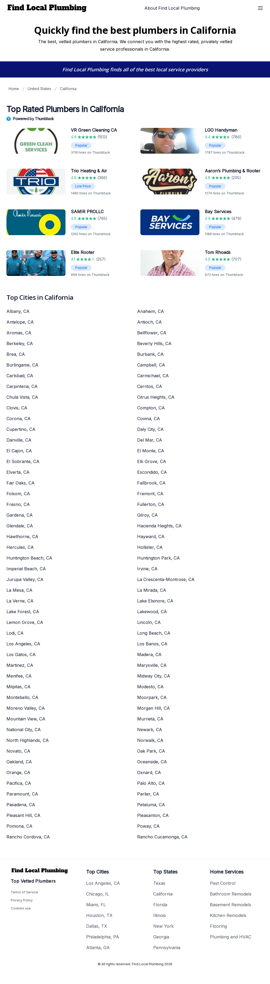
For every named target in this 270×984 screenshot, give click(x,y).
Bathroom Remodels (230, 894)
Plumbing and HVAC (230, 936)
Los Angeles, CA (23, 643)
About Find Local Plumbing (172, 8)
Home (14, 88)
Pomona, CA (19, 826)
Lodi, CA (15, 633)
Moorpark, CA (152, 697)
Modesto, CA (150, 686)
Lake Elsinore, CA (155, 601)
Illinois (159, 915)
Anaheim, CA (150, 311)
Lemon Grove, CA (24, 622)
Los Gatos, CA (21, 654)
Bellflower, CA (151, 332)
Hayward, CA (151, 536)
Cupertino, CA (20, 429)
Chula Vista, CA (22, 397)
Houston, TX (99, 915)
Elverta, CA (18, 472)
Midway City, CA (153, 676)
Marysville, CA (152, 665)
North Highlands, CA (27, 740)
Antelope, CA (20, 322)
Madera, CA (149, 654)
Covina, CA (148, 418)
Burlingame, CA (22, 365)
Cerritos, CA (149, 386)
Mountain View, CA (25, 719)
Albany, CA (18, 311)
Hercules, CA (20, 547)
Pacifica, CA (18, 783)
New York (163, 926)
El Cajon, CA (19, 450)
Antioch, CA (149, 322)
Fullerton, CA (150, 504)
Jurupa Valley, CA (24, 579)
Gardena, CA (19, 515)
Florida (160, 904)
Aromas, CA (18, 332)
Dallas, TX (96, 926)
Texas (159, 883)
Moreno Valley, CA (25, 708)
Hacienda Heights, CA (159, 525)
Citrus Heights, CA (155, 397)
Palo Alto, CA (151, 783)
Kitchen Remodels (228, 915)
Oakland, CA (19, 761)
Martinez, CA (19, 665)
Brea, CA (15, 354)
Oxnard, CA (149, 772)
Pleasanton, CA (153, 815)
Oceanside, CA (152, 761)
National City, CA (23, 729)
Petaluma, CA (151, 804)
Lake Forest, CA (22, 611)
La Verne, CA (20, 601)
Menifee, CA (19, 676)
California (68, 88)
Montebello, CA (22, 697)
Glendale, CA (19, 525)
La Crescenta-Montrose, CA (166, 579)
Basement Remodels (230, 904)
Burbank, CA (150, 354)
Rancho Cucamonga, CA (162, 836)
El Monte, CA (150, 450)
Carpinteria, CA (22, 386)
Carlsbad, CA (19, 375)
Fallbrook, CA (151, 483)
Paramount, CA (22, 794)
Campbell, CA (151, 365)
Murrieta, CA (150, 719)
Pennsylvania (166, 947)
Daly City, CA (150, 429)
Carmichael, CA (153, 375)
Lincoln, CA (149, 622)
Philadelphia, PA (102, 936)
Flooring (218, 926)
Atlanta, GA (98, 947)
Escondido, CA (152, 472)
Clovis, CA (16, 407)
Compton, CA (151, 407)
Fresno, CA (18, 504)
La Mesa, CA (19, 590)
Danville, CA (18, 440)
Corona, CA (18, 418)
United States (39, 88)
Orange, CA (18, 772)
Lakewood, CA (152, 611)
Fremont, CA (150, 493)
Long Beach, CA (153, 633)
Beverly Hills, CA (154, 343)
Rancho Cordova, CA (28, 836)
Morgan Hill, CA (153, 708)
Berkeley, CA (19, 343)
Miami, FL (96, 904)
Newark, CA (149, 729)
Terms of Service (24, 892)
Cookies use (21, 908)
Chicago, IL (97, 894)
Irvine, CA (147, 568)
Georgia (161, 936)
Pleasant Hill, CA (23, 815)
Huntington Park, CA (158, 558)
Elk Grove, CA (151, 461)
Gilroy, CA (147, 515)
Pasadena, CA (20, 804)
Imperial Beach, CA (26, 568)
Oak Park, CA (151, 751)
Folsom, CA (18, 493)
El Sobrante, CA (22, 461)
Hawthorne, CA (22, 536)
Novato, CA (18, 751)
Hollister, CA (150, 547)
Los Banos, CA (152, 643)
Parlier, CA (148, 794)
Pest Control (222, 883)
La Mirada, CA (151, 590)
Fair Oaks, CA (20, 483)
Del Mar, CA (149, 440)
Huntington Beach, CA (29, 558)
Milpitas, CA (18, 686)
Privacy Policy (22, 900)
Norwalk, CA (150, 740)
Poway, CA (148, 826)
